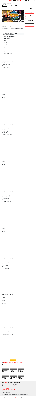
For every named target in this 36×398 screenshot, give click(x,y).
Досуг (28, 0)
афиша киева (15, 362)
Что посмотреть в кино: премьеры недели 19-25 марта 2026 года (5, 371)
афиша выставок (6, 362)
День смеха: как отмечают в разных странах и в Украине (30, 18)
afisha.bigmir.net (15, 385)
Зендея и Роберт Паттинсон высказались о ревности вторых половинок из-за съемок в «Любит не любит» (20, 378)
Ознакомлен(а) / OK (20, 397)
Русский (1, 0)
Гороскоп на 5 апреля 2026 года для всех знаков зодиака (12, 378)
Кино (11, 0)
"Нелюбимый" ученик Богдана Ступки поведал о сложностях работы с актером (12, 371)
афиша (4, 362)
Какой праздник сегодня (5, 3)
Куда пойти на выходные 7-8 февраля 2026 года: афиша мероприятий (4, 378)
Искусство (26, 0)
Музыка (14, 0)
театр (9, 362)
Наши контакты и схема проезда (5, 388)
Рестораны (23, 0)
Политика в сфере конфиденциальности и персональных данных (8, 389)
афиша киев (21, 362)
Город (10, 0)
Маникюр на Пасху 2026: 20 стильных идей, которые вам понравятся (29, 16)
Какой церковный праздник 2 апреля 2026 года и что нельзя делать (29, 25)
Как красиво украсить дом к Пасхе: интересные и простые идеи (29, 20)
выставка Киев (18, 362)
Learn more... (16, 397)
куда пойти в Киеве (12, 362)
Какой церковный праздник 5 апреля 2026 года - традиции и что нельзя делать (29, 22)
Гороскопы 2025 (10, 3)
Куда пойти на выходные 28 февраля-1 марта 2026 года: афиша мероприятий (20, 371)
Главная (3, 4)
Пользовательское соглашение (5, 390)
